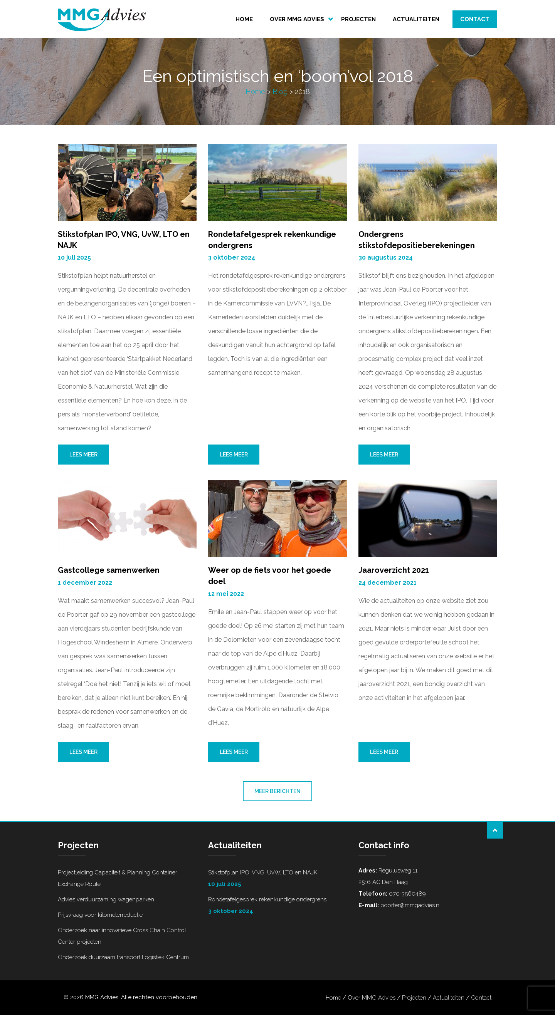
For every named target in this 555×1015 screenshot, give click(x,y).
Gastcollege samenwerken (109, 570)
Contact (474, 19)
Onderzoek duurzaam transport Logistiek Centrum (123, 957)
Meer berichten (277, 792)
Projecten (358, 19)
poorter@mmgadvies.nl (410, 905)
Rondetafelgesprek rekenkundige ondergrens (277, 906)
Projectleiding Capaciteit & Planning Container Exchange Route (117, 878)
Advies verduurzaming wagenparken (106, 899)
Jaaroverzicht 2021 (393, 570)
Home (244, 19)
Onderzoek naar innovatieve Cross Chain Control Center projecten (122, 936)
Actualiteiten (416, 19)
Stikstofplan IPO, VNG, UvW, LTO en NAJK (277, 879)
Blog (280, 92)
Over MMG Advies (297, 19)
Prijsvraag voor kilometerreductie (100, 914)
